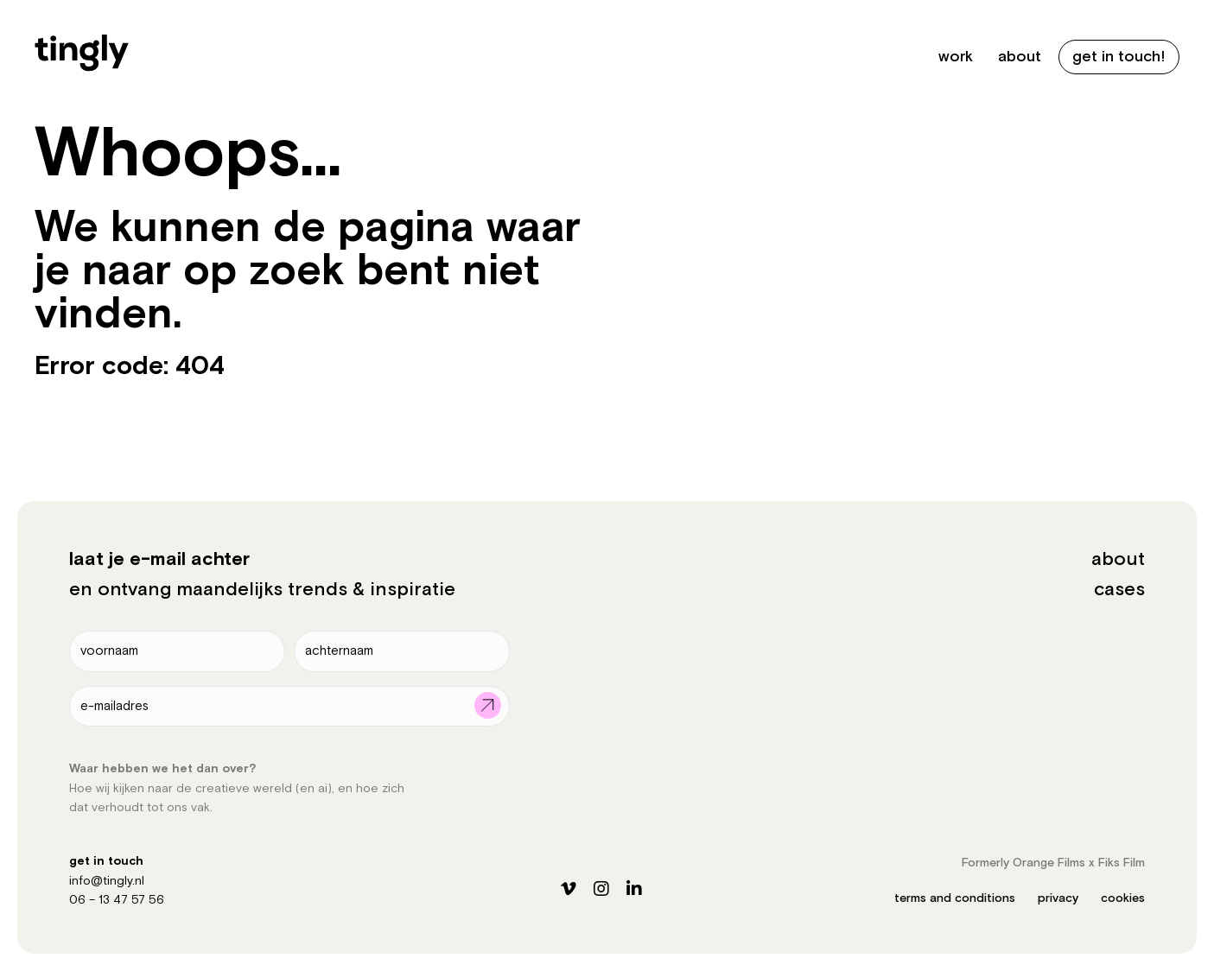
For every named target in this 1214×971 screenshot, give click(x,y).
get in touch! (1119, 57)
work (955, 57)
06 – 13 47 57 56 (116, 900)
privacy (1058, 898)
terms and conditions (954, 898)
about (1019, 57)
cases (1119, 589)
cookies (1123, 898)
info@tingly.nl (106, 881)
